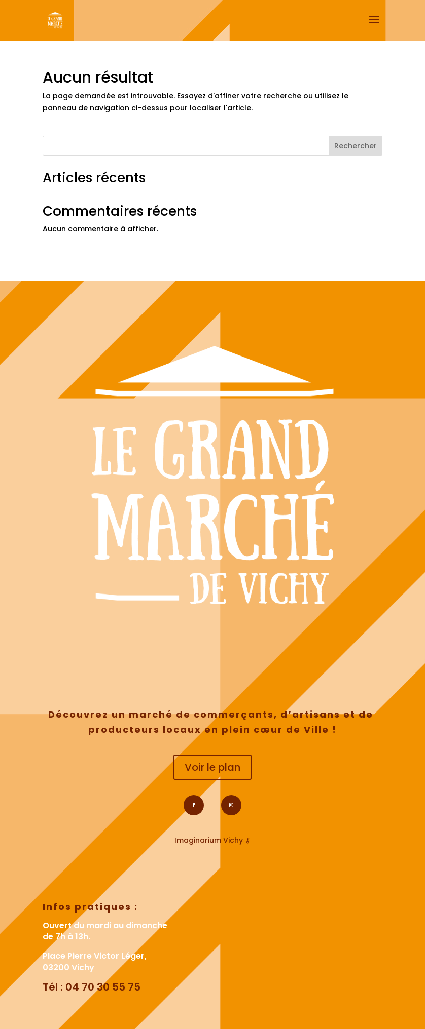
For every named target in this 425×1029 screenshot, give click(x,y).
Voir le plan (212, 767)
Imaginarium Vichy (208, 840)
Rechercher (355, 146)
